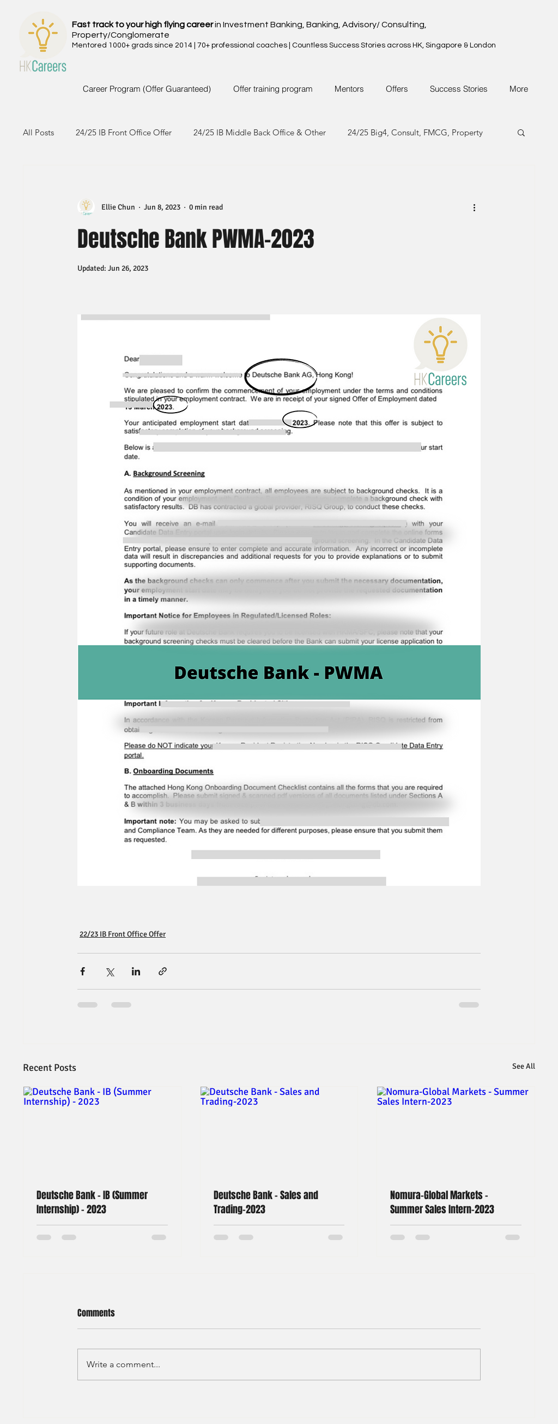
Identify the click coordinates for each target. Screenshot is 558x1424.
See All (523, 1066)
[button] (521, 132)
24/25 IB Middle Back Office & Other (259, 132)
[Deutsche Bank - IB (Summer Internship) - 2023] (102, 1131)
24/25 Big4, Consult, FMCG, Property (415, 132)
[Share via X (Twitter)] (109, 971)
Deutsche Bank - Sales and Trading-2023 (266, 1202)
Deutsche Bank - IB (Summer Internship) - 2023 (92, 1202)
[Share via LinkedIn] (136, 971)
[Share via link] (162, 971)
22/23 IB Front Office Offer (123, 934)
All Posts (38, 132)
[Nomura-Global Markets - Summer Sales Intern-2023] (456, 1131)
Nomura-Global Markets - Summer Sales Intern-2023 (442, 1202)
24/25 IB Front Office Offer (124, 132)
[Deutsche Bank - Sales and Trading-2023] (279, 1131)
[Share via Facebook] (82, 971)
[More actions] (474, 206)
